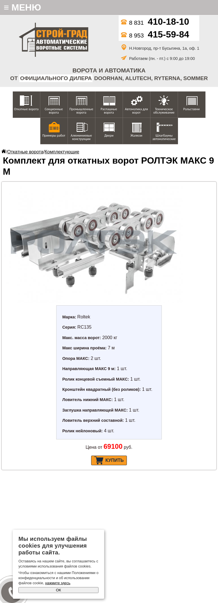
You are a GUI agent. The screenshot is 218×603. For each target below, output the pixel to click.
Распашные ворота (108, 110)
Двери (108, 135)
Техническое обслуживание (163, 110)
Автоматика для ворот (136, 110)
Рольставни (191, 109)
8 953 (155, 35)
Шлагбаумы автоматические (164, 137)
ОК (58, 590)
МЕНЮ (22, 7)
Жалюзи (136, 135)
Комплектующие (62, 151)
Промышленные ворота (81, 110)
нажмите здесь (57, 583)
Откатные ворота (26, 109)
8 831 (155, 22)
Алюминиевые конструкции (81, 137)
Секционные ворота (54, 110)
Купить (108, 460)
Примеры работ (53, 135)
